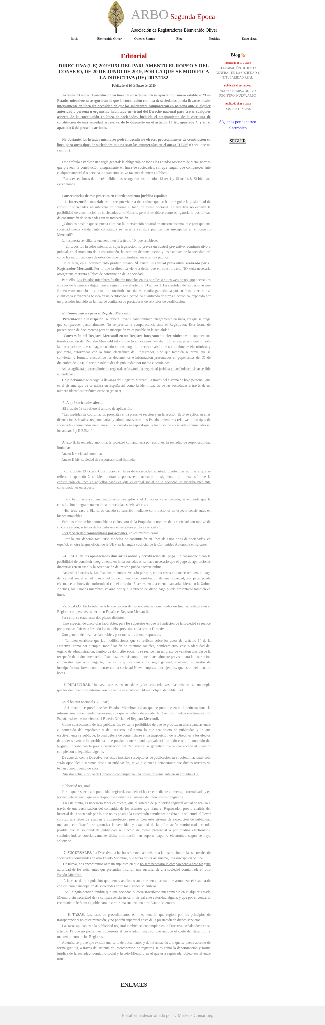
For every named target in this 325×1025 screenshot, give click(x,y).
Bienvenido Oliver (109, 38)
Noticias (214, 38)
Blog (179, 38)
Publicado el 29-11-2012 (237, 85)
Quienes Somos (144, 38)
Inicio (74, 38)
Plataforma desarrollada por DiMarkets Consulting (167, 1015)
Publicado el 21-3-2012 (238, 103)
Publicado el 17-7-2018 (238, 62)
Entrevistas (249, 38)
